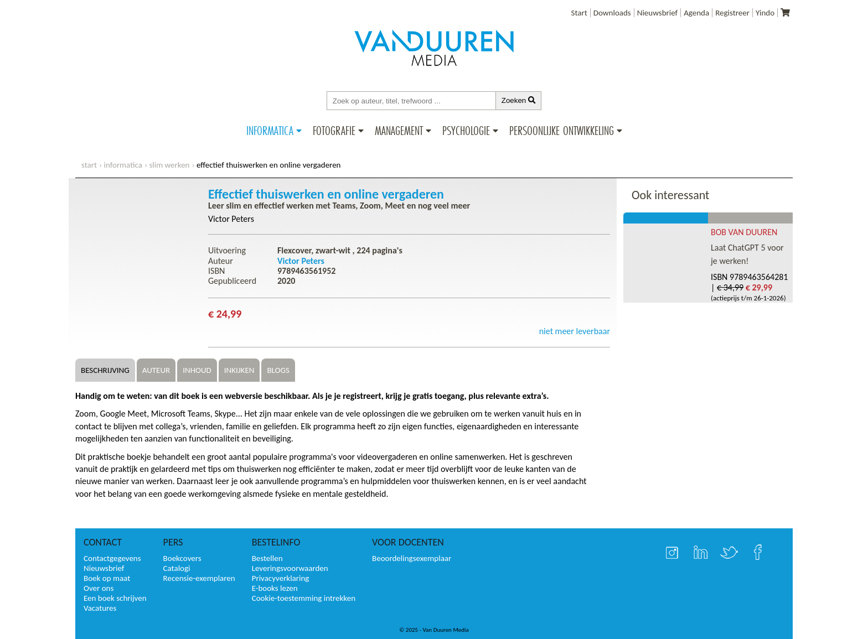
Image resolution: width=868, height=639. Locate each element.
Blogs (278, 370)
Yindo (765, 13)
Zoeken (519, 100)
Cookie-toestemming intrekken (303, 598)
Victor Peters (231, 219)
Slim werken (169, 165)
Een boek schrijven (115, 598)
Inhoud (197, 370)
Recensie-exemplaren (199, 578)
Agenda (696, 13)
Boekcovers (182, 558)
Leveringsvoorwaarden (290, 568)
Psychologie (466, 130)
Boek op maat (107, 578)
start (89, 165)
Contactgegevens (112, 558)
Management (399, 130)
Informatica (269, 130)
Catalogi (176, 568)
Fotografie (334, 130)
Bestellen (267, 558)
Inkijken (239, 370)
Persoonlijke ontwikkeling (561, 130)
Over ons (98, 588)
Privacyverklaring (280, 578)
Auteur (156, 370)
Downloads (612, 13)
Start (579, 13)
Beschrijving (105, 370)
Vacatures (100, 608)
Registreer (732, 13)
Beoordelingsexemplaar (411, 558)
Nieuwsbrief (657, 13)
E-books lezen (275, 588)
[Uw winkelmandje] (785, 13)
